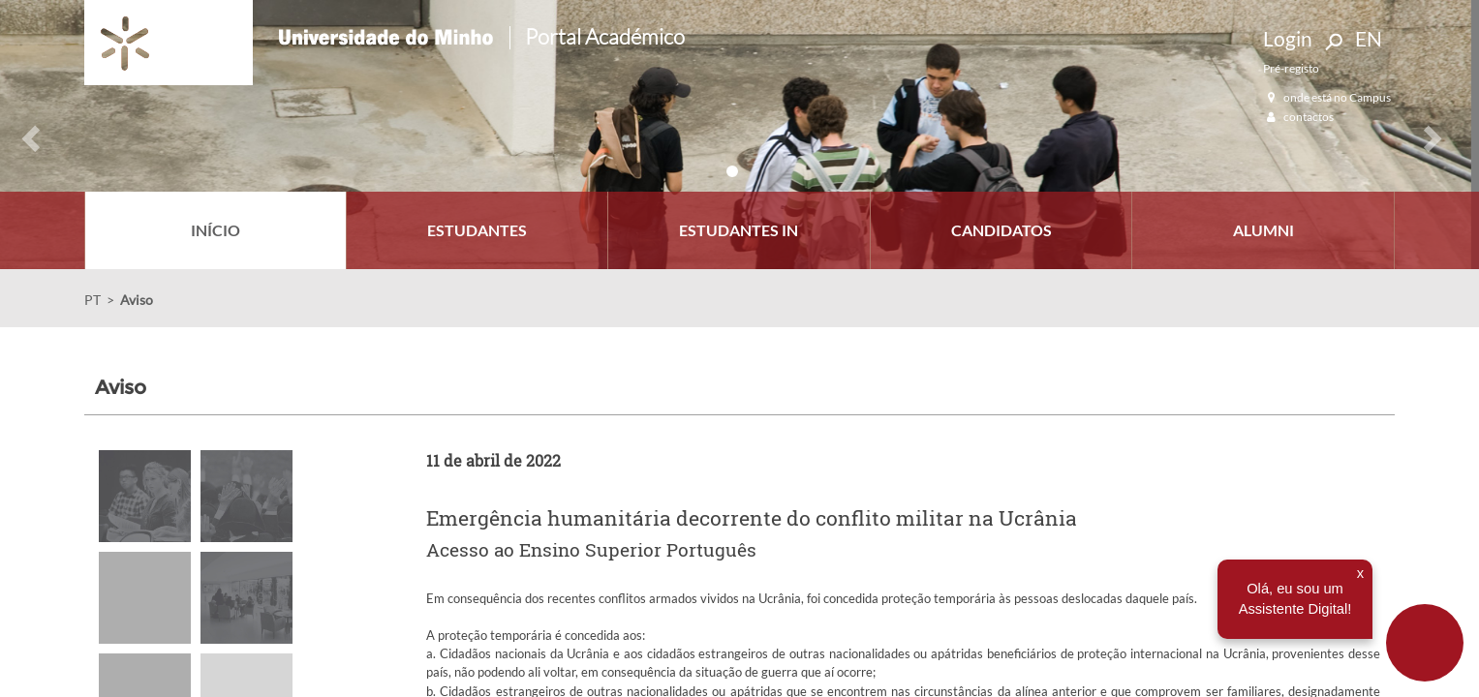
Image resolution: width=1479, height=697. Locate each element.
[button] (22, 134)
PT (92, 299)
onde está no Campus (1327, 97)
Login (1287, 38)
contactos (1298, 116)
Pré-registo (1291, 68)
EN (1368, 38)
